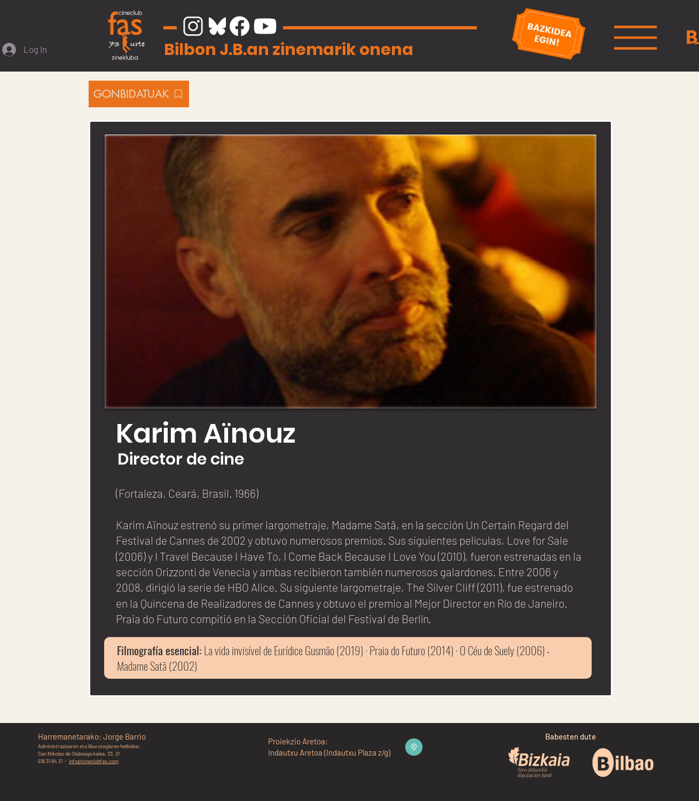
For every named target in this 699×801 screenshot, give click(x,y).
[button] (635, 38)
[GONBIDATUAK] (139, 94)
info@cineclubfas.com (94, 761)
